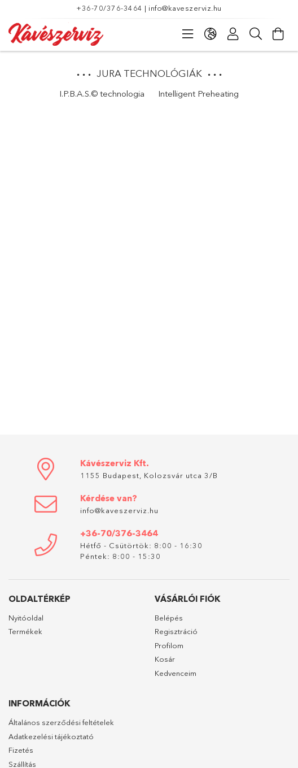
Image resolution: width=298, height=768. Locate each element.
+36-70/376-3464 (109, 7)
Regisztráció (176, 631)
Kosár (165, 658)
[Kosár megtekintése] (278, 34)
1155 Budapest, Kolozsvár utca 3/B (149, 475)
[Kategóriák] (188, 34)
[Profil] (233, 34)
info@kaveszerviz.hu (185, 7)
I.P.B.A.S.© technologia (101, 93)
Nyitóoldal (25, 617)
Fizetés (20, 749)
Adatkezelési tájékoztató (51, 736)
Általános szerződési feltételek (61, 722)
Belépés (169, 617)
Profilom (169, 645)
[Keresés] (255, 34)
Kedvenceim (175, 673)
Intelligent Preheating (198, 93)
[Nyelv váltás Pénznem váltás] (210, 34)
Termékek (25, 631)
